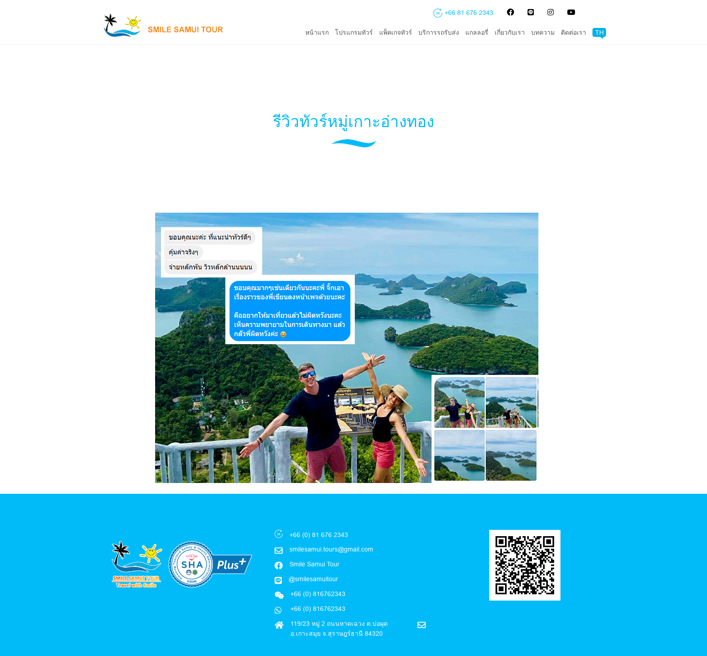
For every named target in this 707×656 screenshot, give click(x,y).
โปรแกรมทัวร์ (354, 32)
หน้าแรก (317, 32)
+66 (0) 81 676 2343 (318, 515)
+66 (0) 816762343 (317, 589)
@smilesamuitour (313, 560)
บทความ (543, 32)
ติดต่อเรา (573, 32)
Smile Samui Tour (314, 545)
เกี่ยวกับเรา (510, 32)
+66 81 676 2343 (469, 12)
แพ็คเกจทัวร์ (395, 32)
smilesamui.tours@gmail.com (331, 530)
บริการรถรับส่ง (438, 32)
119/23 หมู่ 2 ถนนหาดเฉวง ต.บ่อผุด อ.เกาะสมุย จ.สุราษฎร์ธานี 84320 (339, 609)
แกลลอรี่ (476, 32)
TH (599, 32)
